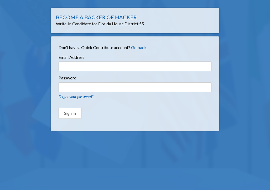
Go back (139, 47)
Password (67, 77)
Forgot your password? (76, 96)
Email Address (71, 57)
